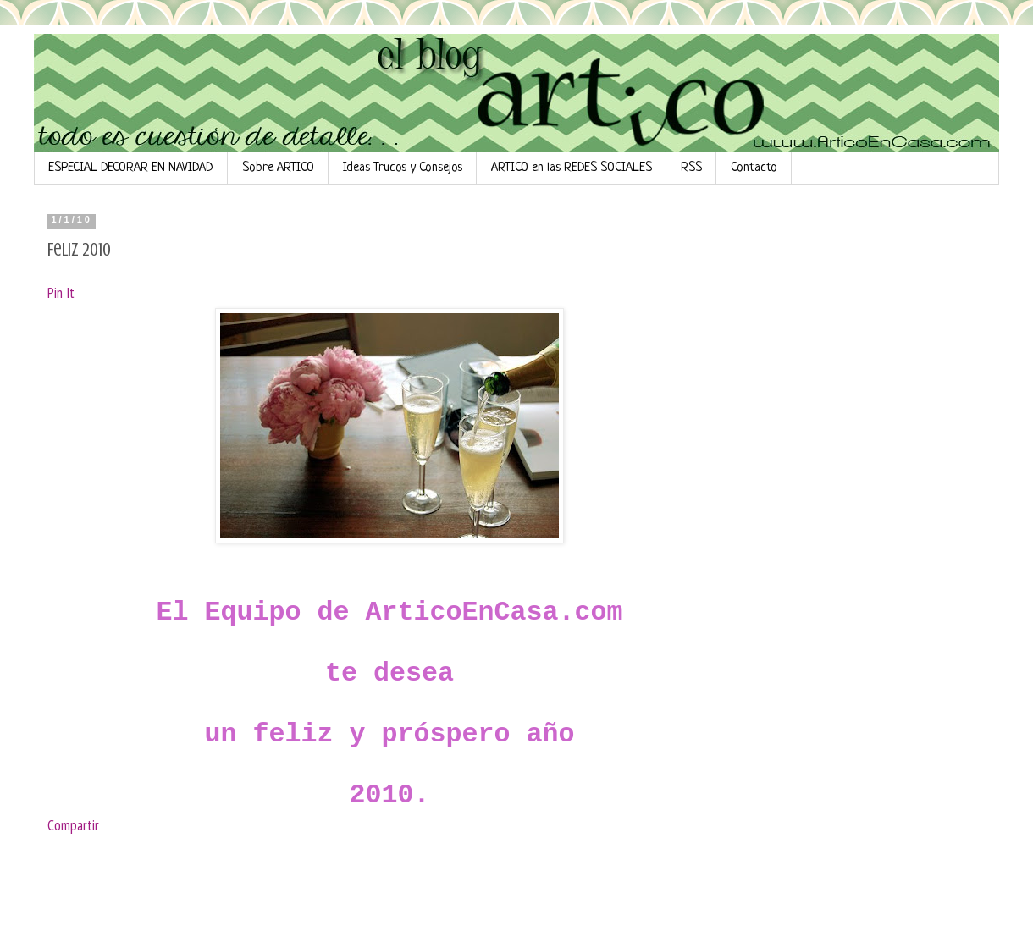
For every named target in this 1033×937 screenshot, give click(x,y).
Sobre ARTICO (278, 168)
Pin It (61, 292)
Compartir (73, 825)
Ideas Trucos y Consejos (402, 168)
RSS (691, 168)
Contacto (754, 168)
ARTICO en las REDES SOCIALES (571, 168)
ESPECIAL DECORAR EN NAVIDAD (130, 168)
